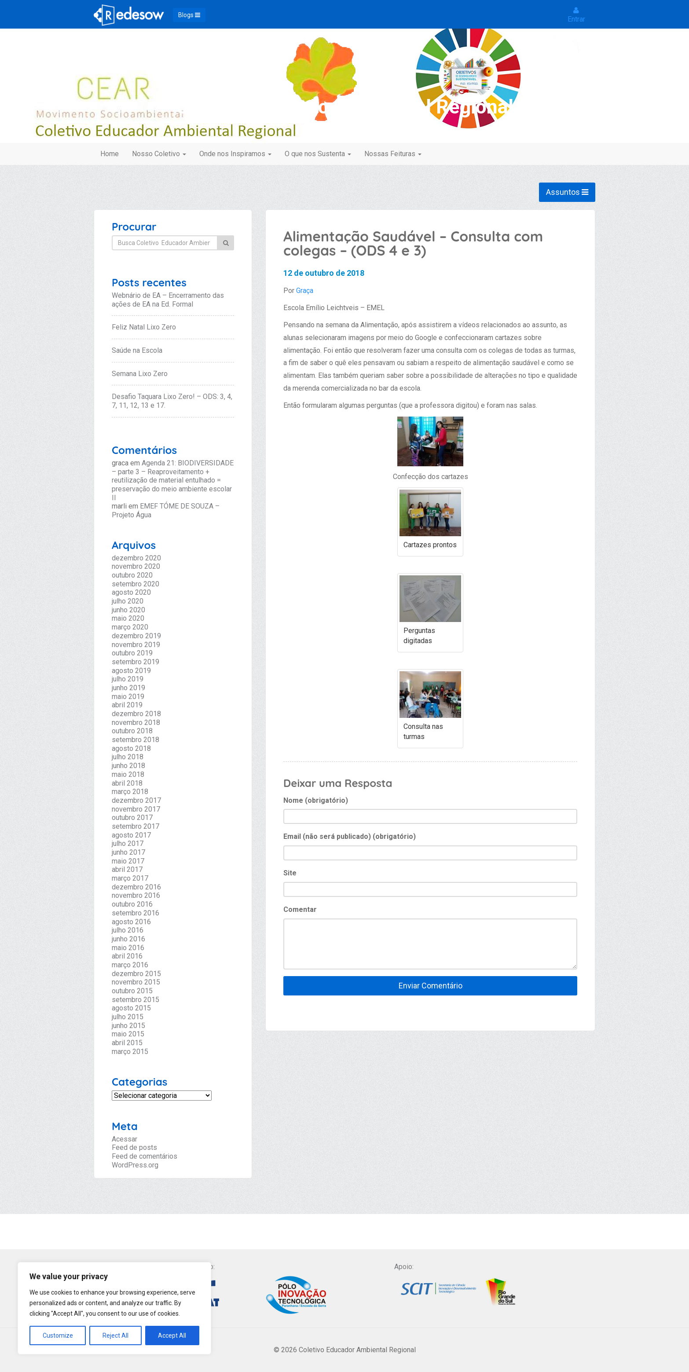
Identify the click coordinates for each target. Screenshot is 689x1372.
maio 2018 (128, 774)
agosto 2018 (131, 748)
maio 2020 (128, 618)
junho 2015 (128, 1025)
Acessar (124, 1139)
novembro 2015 (136, 982)
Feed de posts (134, 1147)
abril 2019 (127, 705)
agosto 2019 (131, 670)
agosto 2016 (131, 922)
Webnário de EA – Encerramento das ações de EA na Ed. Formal (168, 299)
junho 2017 (128, 852)
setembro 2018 (135, 739)
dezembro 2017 (136, 800)
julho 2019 (127, 679)
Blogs (189, 14)
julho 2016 (127, 930)
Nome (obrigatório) (315, 800)
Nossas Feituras (392, 154)
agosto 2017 (131, 835)
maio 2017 (128, 861)
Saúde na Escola (137, 350)
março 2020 (130, 627)
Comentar (300, 909)
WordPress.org (135, 1165)
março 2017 (130, 878)
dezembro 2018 (136, 714)
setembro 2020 (135, 584)
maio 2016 (128, 948)
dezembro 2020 (136, 558)
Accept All (172, 1335)
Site (290, 873)
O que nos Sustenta (318, 154)
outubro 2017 (132, 817)
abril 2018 (127, 783)
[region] (114, 1308)
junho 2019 (128, 688)
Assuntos (567, 192)
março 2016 (130, 965)
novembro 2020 (136, 566)
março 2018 (130, 791)
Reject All (115, 1335)
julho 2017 (127, 843)
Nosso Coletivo (159, 154)
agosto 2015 (131, 1008)
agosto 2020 (131, 592)
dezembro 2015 (136, 974)
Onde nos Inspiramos (235, 154)
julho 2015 (127, 1017)
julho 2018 (127, 757)
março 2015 (130, 1051)
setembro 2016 (135, 913)
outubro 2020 (132, 575)
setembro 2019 (135, 662)
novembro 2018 (136, 722)
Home (109, 154)
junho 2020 (128, 610)
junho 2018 (128, 765)
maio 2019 (128, 696)
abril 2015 (127, 1043)
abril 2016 (127, 956)
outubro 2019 (132, 653)
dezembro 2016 (136, 887)
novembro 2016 (136, 895)
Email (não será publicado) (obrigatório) (349, 836)
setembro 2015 (135, 999)
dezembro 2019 (136, 636)
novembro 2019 (136, 644)
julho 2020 (127, 601)
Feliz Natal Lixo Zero (144, 327)
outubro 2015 (132, 991)
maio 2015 (128, 1034)
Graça (304, 290)
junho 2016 (128, 939)
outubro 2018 (132, 731)
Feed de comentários (144, 1156)
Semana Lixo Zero (140, 374)
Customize (58, 1335)
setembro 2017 (135, 826)
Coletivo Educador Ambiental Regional (344, 106)
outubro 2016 (132, 904)
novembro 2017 (136, 809)
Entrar (576, 15)
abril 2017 (127, 869)
